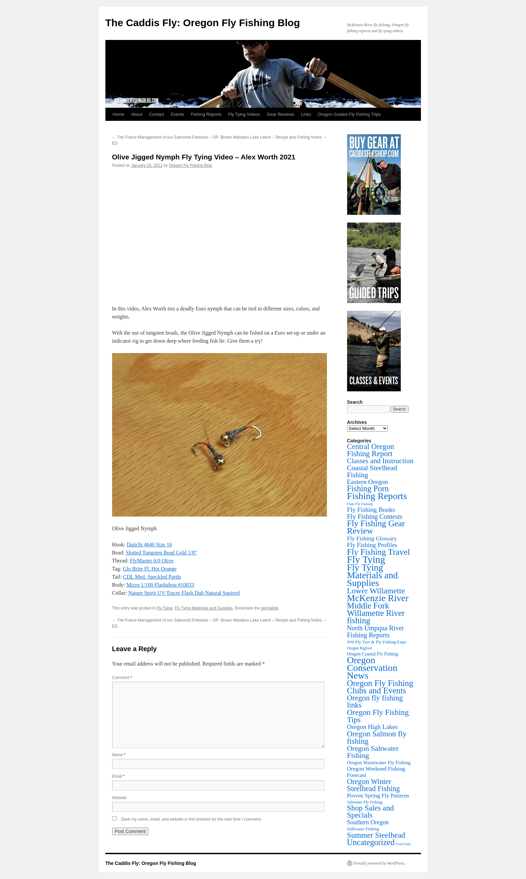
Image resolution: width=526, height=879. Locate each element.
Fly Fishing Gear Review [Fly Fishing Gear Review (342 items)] (376, 527)
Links (306, 114)
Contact (156, 114)
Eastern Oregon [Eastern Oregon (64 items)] (367, 481)
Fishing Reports (206, 114)
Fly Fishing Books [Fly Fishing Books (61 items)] (371, 509)
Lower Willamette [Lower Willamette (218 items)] (376, 590)
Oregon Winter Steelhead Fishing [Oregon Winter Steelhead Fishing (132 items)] (373, 785)
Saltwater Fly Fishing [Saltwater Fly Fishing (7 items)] (365, 802)
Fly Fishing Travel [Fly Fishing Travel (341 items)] (378, 551)
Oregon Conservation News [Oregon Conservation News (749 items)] (372, 668)
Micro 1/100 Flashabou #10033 (160, 585)
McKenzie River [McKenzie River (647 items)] (378, 598)
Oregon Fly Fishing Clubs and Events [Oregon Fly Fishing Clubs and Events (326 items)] (380, 687)
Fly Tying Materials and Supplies (204, 608)
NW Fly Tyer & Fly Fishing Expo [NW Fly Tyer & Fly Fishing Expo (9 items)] (377, 641)
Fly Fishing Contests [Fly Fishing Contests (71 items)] (375, 516)
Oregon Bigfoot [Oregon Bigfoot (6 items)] (359, 648)
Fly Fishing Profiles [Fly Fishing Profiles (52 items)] (372, 544)
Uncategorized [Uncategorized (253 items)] (371, 842)
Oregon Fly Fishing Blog (190, 165)
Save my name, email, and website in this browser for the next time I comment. (191, 819)
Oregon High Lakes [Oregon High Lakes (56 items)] (372, 726)
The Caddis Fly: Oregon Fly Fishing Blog (202, 22)
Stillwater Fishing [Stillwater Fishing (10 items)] (363, 828)
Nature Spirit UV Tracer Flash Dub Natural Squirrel (184, 593)
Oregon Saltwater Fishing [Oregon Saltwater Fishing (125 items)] (373, 752)
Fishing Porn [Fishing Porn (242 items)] (368, 488)
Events (177, 114)
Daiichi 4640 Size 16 (149, 544)
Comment (122, 677)
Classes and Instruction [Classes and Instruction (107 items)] (380, 461)
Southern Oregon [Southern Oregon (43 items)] (368, 822)
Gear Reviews (280, 114)
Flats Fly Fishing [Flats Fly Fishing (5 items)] (360, 504)
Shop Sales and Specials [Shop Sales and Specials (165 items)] (370, 811)
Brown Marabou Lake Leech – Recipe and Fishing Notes (274, 137)
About (136, 114)
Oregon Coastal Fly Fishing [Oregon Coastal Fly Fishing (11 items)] (372, 653)
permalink (269, 608)
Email (118, 776)
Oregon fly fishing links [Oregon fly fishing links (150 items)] (375, 701)
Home (119, 114)
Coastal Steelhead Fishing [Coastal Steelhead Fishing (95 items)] (372, 471)
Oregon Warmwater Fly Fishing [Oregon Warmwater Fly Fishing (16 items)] (379, 762)
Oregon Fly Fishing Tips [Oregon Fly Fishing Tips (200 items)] (378, 716)
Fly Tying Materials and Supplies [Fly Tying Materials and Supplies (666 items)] (372, 575)
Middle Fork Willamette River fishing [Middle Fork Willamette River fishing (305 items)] (376, 613)
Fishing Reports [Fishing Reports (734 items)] (377, 496)
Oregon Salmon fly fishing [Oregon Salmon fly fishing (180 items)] (377, 737)
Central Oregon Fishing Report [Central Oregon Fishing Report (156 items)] (370, 450)
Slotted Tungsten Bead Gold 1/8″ (161, 552)
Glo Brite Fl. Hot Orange (150, 569)
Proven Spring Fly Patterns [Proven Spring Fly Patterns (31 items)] (378, 795)
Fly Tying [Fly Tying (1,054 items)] (366, 559)
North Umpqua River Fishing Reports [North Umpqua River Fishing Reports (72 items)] (375, 631)
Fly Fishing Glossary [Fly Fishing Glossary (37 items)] (372, 538)
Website (119, 797)
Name (119, 754)
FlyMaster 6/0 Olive (152, 561)
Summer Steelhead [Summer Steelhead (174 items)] (376, 835)
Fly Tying (164, 608)
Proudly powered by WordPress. (379, 863)
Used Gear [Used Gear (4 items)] (403, 844)
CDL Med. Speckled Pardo (152, 577)
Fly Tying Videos (244, 114)
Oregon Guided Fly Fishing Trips (349, 114)
